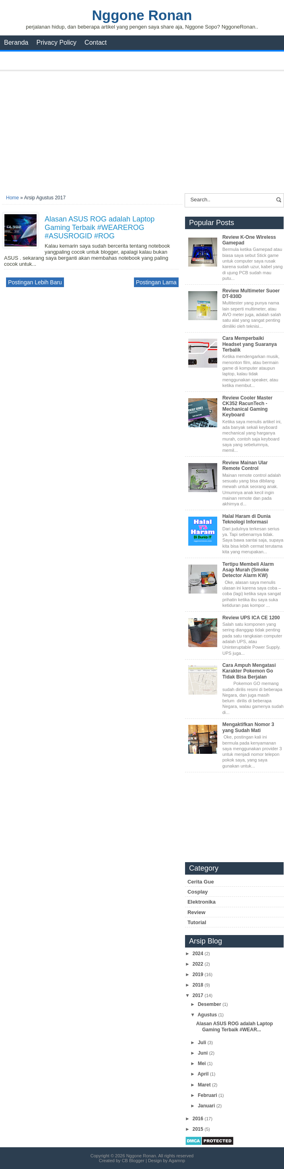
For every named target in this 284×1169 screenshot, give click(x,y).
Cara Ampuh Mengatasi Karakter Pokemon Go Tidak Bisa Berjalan (249, 671)
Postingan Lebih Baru (35, 282)
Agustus (208, 1015)
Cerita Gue (200, 882)
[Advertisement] (143, 129)
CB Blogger (133, 1160)
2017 (198, 995)
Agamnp (177, 1160)
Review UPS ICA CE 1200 (251, 618)
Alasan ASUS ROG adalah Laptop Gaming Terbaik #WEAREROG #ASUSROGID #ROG (99, 227)
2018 (198, 985)
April (204, 1074)
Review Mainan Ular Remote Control (245, 465)
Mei (202, 1063)
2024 (198, 953)
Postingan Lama (156, 282)
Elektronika (201, 902)
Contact (95, 42)
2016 (198, 1118)
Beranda (16, 42)
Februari (208, 1095)
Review (196, 912)
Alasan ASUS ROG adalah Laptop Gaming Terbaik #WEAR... (234, 1026)
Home (12, 198)
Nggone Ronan (142, 15)
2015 (198, 1129)
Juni (203, 1053)
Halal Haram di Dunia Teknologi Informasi (246, 519)
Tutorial (196, 922)
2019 (198, 974)
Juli (203, 1042)
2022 (198, 964)
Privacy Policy (57, 42)
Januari (207, 1106)
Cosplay (197, 892)
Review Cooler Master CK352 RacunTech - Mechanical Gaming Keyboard (247, 406)
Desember (210, 1004)
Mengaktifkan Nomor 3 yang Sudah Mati (248, 727)
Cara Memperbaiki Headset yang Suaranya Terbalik (249, 344)
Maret (205, 1085)
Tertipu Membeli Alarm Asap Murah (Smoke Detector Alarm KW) (248, 570)
